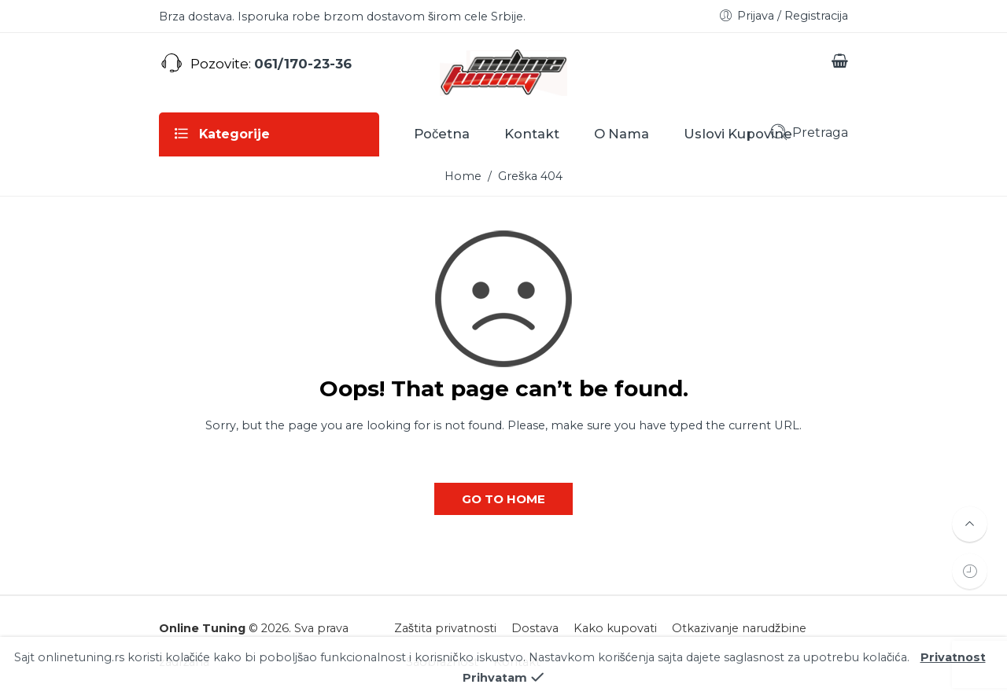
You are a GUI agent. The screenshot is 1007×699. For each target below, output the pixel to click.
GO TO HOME (503, 498)
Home (462, 176)
